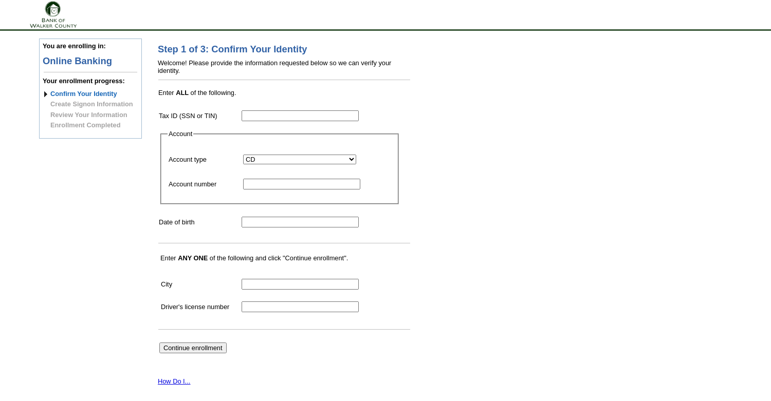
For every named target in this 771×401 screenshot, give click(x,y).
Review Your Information (88, 115)
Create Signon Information (91, 104)
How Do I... (174, 381)
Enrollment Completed (85, 125)
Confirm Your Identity (83, 94)
